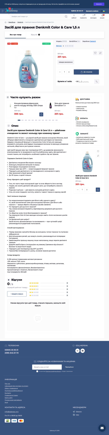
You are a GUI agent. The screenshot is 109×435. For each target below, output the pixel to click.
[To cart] (41, 114)
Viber (77, 415)
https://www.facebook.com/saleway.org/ (82, 351)
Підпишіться (69, 367)
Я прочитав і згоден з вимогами (56, 371)
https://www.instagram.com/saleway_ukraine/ (77, 351)
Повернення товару (11, 395)
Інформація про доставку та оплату (16, 386)
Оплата (84, 118)
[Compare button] (100, 53)
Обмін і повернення (11, 388)
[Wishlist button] (95, 53)
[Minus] (60, 71)
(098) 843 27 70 (12, 353)
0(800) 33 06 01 (11, 350)
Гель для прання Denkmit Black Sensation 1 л (68, 104)
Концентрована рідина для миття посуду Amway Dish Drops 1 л (28, 105)
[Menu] (3, 11)
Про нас (7, 383)
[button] (19, 120)
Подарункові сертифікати (13, 400)
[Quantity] (64, 71)
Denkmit (20, 22)
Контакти (8, 393)
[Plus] (69, 71)
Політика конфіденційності (53, 371)
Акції (6, 402)
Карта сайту (9, 398)
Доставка (85, 99)
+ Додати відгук (17, 294)
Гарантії (84, 134)
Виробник (12, 22)
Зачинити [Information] (99, 4)
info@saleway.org (11, 412)
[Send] (96, 81)
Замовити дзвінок (92, 11)
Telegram (79, 411)
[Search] (66, 17)
